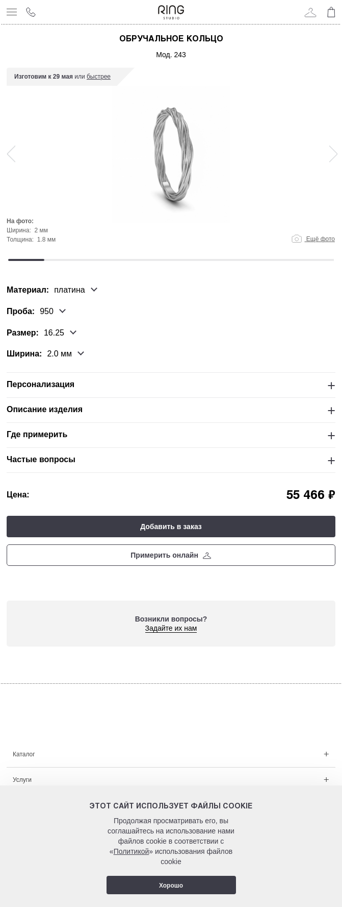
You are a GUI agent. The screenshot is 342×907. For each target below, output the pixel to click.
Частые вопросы (41, 459)
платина (69, 290)
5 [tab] (171, 260)
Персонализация (40, 384)
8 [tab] (279, 260)
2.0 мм (59, 354)
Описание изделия (45, 409)
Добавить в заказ (171, 526)
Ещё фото (313, 239)
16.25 (54, 332)
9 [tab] (316, 260)
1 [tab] (26, 260)
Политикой (131, 851)
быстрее (99, 76)
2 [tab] (62, 260)
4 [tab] (135, 260)
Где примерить (37, 434)
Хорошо (171, 885)
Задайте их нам (171, 628)
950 (47, 311)
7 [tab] (243, 260)
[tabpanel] (171, 160)
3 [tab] (99, 260)
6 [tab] (207, 260)
